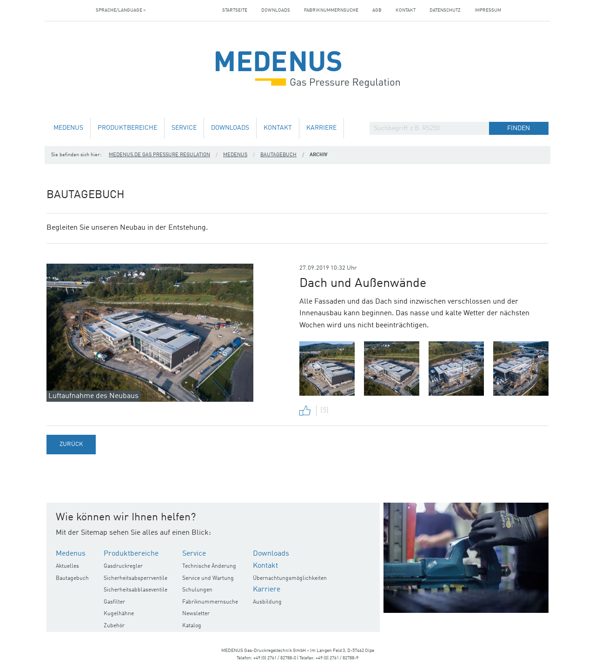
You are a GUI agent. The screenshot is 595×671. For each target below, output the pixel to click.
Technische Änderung (209, 566)
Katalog (191, 626)
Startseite (234, 10)
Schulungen (197, 590)
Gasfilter (114, 602)
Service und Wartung (208, 578)
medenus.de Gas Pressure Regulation (159, 155)
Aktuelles (67, 566)
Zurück (71, 444)
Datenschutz (445, 10)
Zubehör (114, 626)
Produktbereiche (127, 128)
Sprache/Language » (121, 10)
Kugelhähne (119, 614)
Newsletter (196, 614)
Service (184, 128)
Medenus (68, 128)
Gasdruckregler (123, 566)
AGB (377, 10)
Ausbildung (267, 602)
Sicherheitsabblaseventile (135, 590)
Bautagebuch (278, 155)
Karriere (321, 128)
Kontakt (406, 10)
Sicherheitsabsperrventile (135, 578)
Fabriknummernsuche (331, 10)
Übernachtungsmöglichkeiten (290, 578)
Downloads (275, 10)
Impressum (488, 10)
